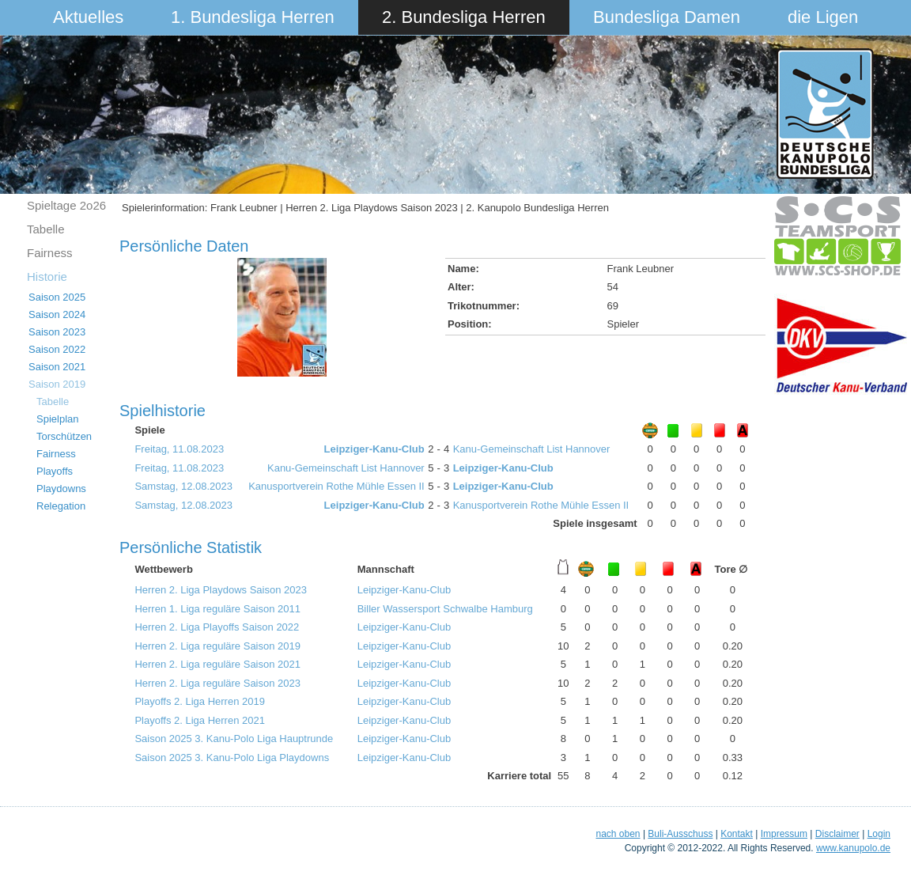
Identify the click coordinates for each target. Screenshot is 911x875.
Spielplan (57, 419)
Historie (47, 276)
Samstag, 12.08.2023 (183, 486)
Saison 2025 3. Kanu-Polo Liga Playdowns (231, 757)
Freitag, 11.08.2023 (179, 449)
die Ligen (823, 17)
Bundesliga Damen (666, 17)
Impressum (784, 833)
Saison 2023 (56, 332)
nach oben (617, 833)
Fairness (50, 252)
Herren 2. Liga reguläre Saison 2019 (217, 646)
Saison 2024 (56, 314)
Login (879, 833)
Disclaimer (837, 833)
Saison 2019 (56, 384)
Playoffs (54, 471)
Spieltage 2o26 (66, 205)
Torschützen (64, 436)
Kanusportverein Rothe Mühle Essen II (336, 486)
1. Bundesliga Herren (253, 17)
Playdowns (61, 488)
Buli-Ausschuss (680, 833)
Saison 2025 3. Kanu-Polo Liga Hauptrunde (233, 738)
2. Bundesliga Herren (464, 17)
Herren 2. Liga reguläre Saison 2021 (217, 664)
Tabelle (46, 229)
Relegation (60, 506)
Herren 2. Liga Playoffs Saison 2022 (216, 627)
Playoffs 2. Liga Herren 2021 (199, 720)
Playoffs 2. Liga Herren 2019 (199, 701)
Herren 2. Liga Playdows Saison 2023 (220, 590)
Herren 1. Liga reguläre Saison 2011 (217, 609)
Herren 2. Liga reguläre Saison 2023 (217, 683)
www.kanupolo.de (853, 848)
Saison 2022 (56, 349)
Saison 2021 (56, 367)
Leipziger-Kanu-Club (374, 449)
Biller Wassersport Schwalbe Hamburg (445, 609)
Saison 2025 (56, 297)
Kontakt (736, 833)
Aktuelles (88, 17)
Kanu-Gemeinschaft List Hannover (531, 449)
